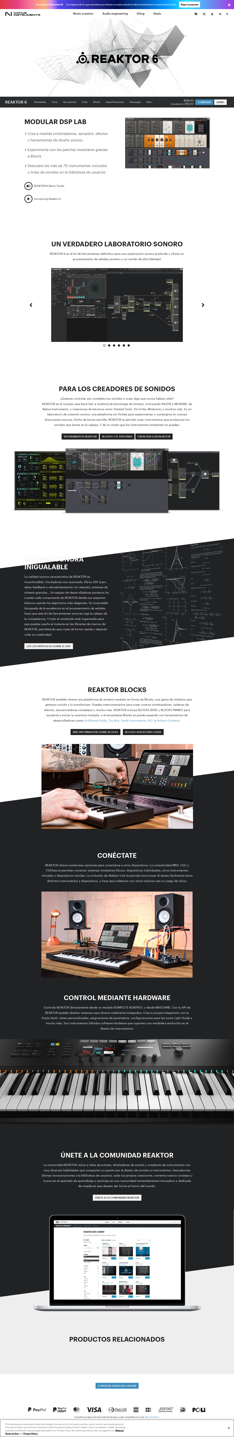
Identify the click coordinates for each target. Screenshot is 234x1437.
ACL (150, 720)
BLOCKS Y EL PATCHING (117, 436)
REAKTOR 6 (16, 102)
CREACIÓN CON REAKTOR (154, 436)
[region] (117, 1428)
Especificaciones (115, 102)
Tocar (55, 102)
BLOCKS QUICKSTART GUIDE (143, 731)
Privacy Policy (30, 1433)
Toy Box (114, 720)
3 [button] (114, 345)
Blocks (96, 102)
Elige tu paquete (189, 4)
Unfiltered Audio (95, 720)
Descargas (135, 102)
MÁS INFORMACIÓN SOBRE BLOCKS (95, 731)
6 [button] (129, 345)
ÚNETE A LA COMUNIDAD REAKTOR (117, 1197)
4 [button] (119, 345)
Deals (157, 13)
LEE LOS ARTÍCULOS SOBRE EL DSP (49, 646)
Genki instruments (133, 720)
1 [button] (104, 345)
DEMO (220, 102)
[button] (31, 308)
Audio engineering (115, 13)
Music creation (83, 13)
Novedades (40, 102)
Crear (85, 102)
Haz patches (69, 102)
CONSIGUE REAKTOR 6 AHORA (117, 1385)
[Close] (228, 1427)
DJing (140, 13)
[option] (117, 305)
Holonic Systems (168, 720)
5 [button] (124, 345)
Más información (152, 1417)
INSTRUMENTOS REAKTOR (80, 436)
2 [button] (109, 345)
